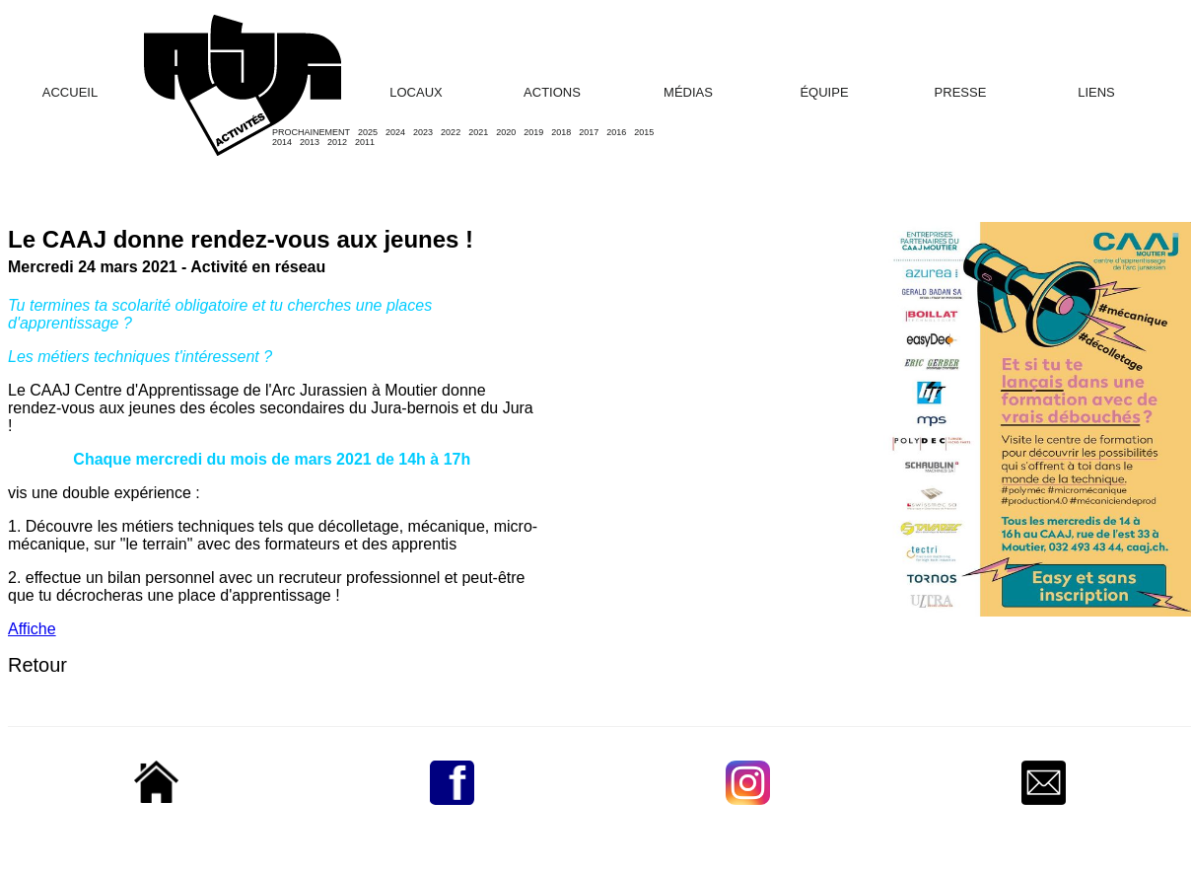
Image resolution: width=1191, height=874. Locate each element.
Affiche (32, 628)
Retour (37, 665)
